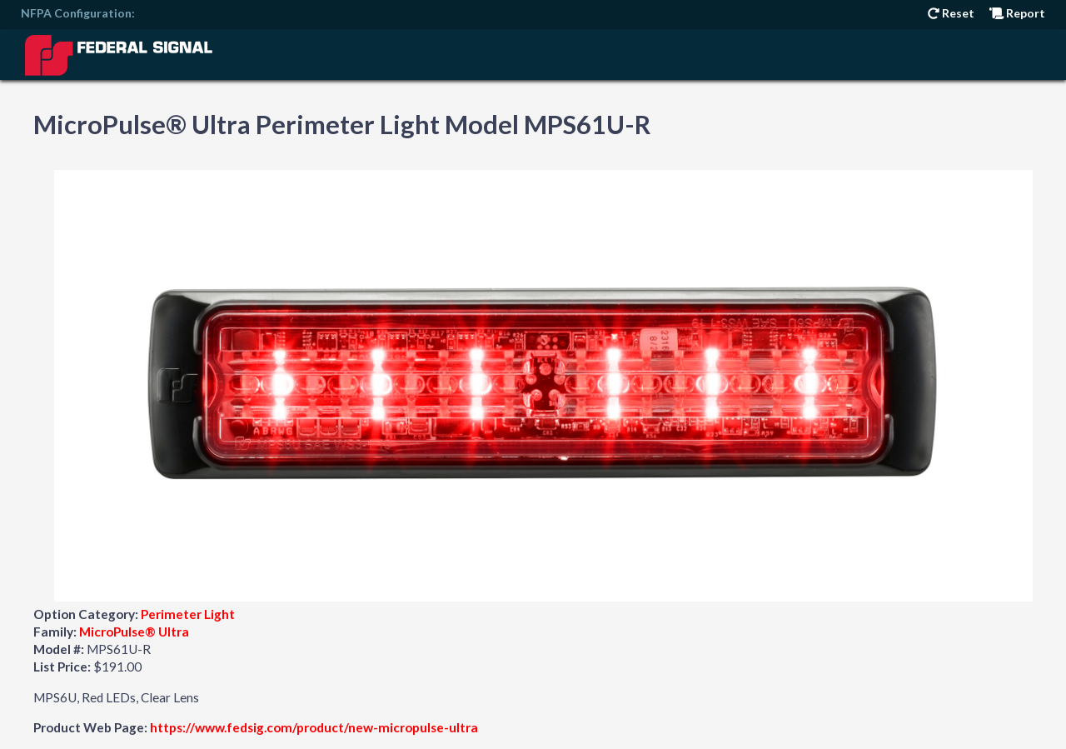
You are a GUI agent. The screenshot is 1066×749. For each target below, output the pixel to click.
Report (1017, 13)
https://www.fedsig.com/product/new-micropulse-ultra (314, 727)
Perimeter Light (188, 614)
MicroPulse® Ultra (134, 631)
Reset (951, 13)
